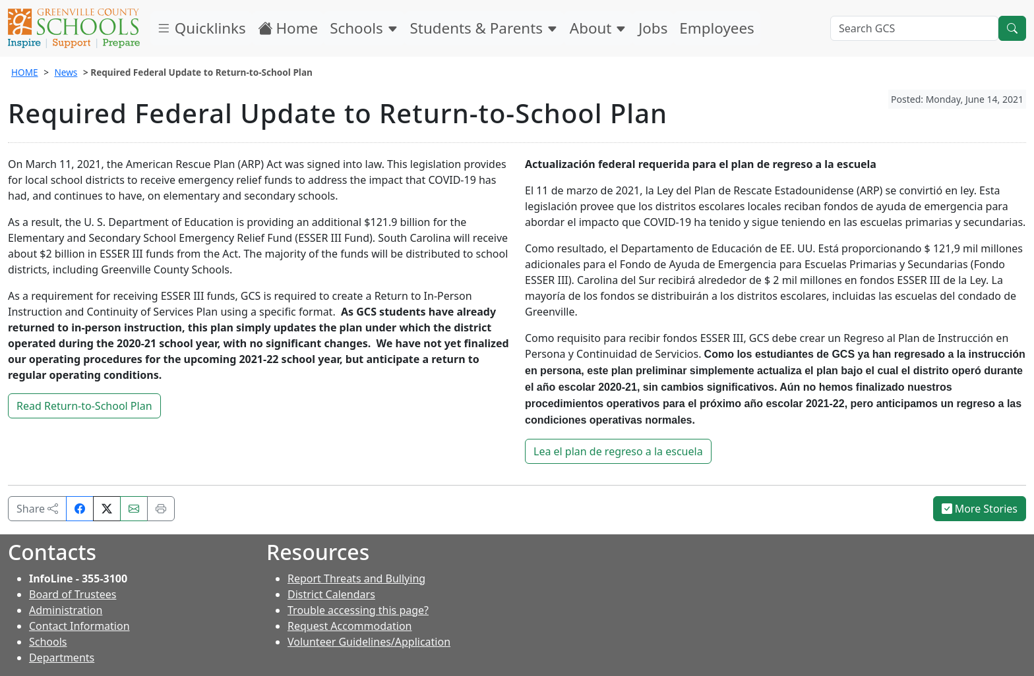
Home (288, 28)
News (65, 72)
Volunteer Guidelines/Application (369, 641)
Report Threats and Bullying (356, 578)
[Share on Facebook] (80, 508)
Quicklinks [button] (201, 28)
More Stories (980, 508)
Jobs (652, 28)
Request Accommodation (349, 626)
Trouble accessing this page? (358, 610)
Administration (65, 610)
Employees (716, 28)
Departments (61, 657)
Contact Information (79, 626)
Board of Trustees (72, 594)
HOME (24, 72)
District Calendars (331, 594)
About (598, 28)
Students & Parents (484, 28)
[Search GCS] (914, 28)
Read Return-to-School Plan (84, 406)
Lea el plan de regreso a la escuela (618, 451)
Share (37, 508)
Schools (364, 28)
